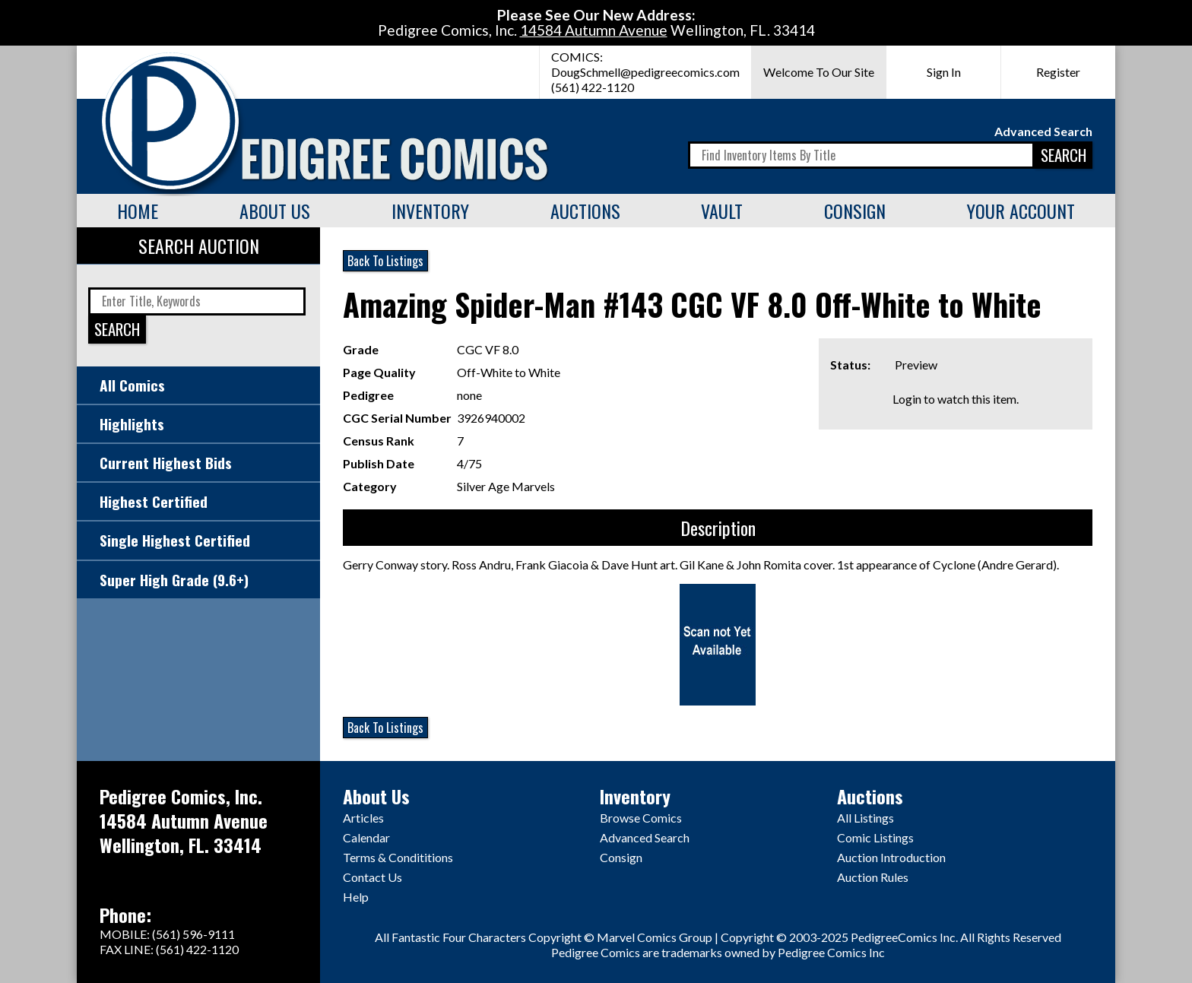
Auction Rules (872, 877)
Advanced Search (1043, 131)
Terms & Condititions (398, 857)
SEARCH (1063, 154)
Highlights (132, 424)
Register (1058, 72)
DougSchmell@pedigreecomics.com (645, 72)
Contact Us (372, 877)
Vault (722, 210)
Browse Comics (641, 817)
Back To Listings (385, 261)
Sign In (944, 72)
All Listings (865, 817)
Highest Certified (154, 501)
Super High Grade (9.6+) (174, 580)
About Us (274, 210)
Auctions (585, 210)
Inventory (430, 210)
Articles (363, 817)
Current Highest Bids (166, 463)
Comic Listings (875, 837)
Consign (855, 210)
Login (906, 399)
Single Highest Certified (175, 540)
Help (356, 896)
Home (137, 210)
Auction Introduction (891, 857)
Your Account (1021, 210)
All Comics (132, 385)
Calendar (366, 837)
